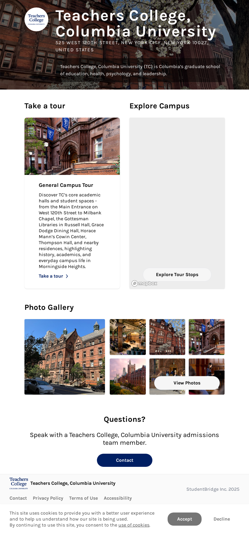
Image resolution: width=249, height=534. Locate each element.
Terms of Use (83, 498)
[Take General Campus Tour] (72, 203)
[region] (177, 203)
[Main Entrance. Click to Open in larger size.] (167, 337)
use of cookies (133, 525)
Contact (124, 460)
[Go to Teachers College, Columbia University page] (62, 483)
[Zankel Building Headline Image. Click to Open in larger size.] (64, 357)
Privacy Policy (48, 498)
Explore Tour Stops (177, 274)
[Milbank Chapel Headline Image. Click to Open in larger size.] (128, 337)
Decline (222, 519)
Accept (184, 519)
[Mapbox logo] (144, 283)
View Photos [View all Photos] (187, 383)
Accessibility (118, 498)
